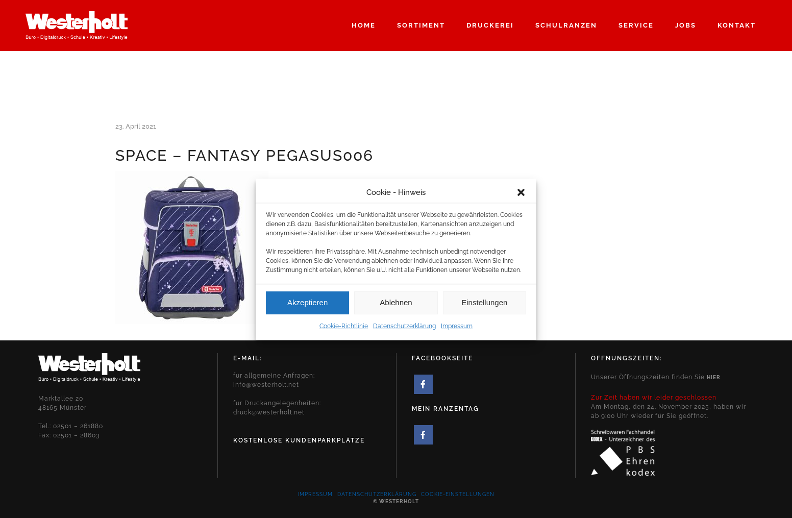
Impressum (457, 330)
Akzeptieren (307, 307)
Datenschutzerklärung (404, 330)
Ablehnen (396, 307)
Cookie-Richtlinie (343, 330)
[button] (521, 196)
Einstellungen (484, 307)
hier (714, 377)
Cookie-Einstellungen (457, 494)
